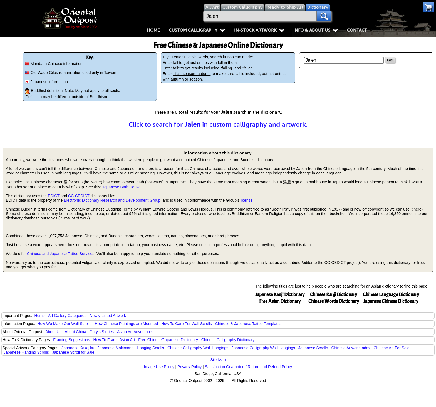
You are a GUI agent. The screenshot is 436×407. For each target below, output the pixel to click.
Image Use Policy (159, 366)
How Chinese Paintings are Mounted (126, 323)
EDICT (54, 196)
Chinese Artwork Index (350, 348)
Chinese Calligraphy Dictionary (227, 340)
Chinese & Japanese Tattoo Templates (248, 323)
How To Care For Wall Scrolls (186, 323)
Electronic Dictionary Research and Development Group (112, 200)
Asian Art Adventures (135, 331)
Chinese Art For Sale (391, 348)
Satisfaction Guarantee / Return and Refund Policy (248, 366)
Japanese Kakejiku (78, 348)
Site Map (218, 360)
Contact (357, 30)
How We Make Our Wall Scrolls (64, 323)
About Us (53, 331)
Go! (390, 60)
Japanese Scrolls (313, 348)
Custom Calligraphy (197, 30)
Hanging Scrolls (150, 348)
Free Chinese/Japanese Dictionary (168, 340)
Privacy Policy (189, 366)
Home (153, 30)
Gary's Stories (102, 331)
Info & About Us (315, 30)
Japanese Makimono (115, 348)
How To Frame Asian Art (114, 340)
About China (75, 331)
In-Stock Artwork (259, 30)
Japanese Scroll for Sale (73, 352)
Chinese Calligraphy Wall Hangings (197, 348)
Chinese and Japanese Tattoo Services (61, 253)
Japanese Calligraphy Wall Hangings (263, 348)
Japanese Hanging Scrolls (26, 352)
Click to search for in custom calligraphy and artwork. (218, 124)
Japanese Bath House (121, 187)
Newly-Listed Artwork (108, 315)
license (247, 200)
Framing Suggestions (71, 340)
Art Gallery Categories (67, 315)
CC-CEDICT (79, 196)
